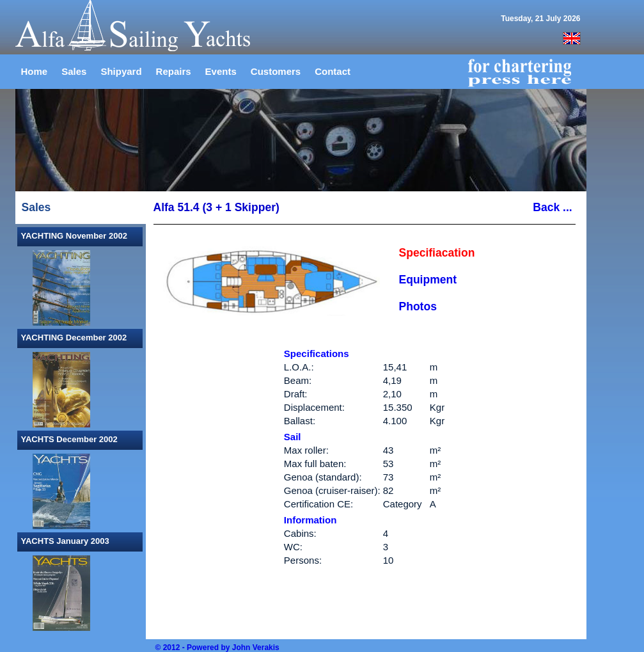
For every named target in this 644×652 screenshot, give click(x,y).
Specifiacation (437, 252)
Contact (332, 71)
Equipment (428, 279)
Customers (276, 71)
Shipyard (120, 71)
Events (221, 71)
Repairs (173, 71)
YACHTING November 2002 (74, 236)
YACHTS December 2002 (69, 439)
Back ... (554, 207)
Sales (73, 71)
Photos (418, 306)
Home (34, 71)
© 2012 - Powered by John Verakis (217, 647)
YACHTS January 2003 (65, 541)
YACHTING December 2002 (74, 337)
